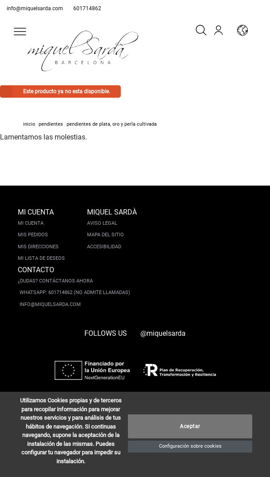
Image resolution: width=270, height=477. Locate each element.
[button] (20, 31)
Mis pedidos (33, 235)
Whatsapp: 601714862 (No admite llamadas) (75, 292)
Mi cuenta (31, 223)
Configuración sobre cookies (190, 446)
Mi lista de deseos (41, 258)
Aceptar (190, 426)
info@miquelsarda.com (35, 8)
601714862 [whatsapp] (87, 8)
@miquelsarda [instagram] (163, 333)
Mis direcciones (38, 247)
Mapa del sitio (105, 235)
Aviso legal (102, 223)
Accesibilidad (104, 247)
